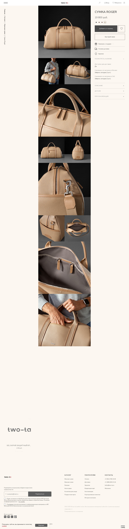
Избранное (116, 3)
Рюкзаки (66, 485)
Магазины (108, 488)
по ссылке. (22, 502)
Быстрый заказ (110, 37)
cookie (34, 525)
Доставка (87, 482)
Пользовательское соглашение (73, 511)
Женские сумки (68, 479)
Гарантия (101, 54)
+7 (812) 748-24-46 (110, 479)
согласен (10, 504)
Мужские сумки (68, 482)
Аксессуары (68, 488)
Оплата (87, 479)
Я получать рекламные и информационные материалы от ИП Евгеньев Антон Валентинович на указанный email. (26, 505)
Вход (106, 3)
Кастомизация (89, 492)
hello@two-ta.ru (109, 485)
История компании (90, 498)
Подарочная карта (70, 495)
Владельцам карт (90, 488)
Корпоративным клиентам (92, 495)
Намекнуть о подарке (104, 44)
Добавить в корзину (106, 29)
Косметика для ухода (70, 492)
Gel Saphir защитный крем (19, 446)
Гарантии (87, 485)
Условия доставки (103, 49)
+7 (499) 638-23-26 (110, 482)
